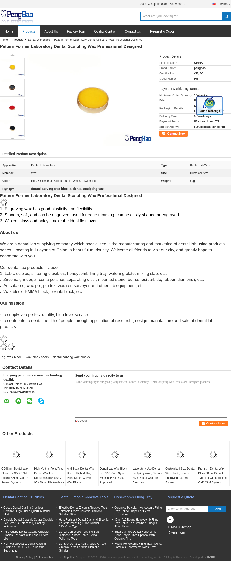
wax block (14, 357)
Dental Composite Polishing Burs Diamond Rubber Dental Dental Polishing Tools (79, 535)
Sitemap (185, 527)
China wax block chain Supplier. (56, 557)
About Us (51, 31)
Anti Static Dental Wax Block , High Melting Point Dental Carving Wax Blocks (80, 475)
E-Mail (172, 527)
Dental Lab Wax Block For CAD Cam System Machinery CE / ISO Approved (113, 475)
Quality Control (105, 31)
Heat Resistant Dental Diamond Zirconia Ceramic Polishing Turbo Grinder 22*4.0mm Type (83, 523)
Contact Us (133, 31)
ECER (211, 557)
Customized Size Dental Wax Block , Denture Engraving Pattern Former (180, 475)
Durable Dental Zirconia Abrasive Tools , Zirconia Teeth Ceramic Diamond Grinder (83, 547)
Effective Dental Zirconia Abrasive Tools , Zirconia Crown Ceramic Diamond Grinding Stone (83, 511)
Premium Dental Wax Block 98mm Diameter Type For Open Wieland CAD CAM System (213, 475)
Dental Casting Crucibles (23, 497)
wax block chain (37, 357)
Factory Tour (76, 31)
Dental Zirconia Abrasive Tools (83, 497)
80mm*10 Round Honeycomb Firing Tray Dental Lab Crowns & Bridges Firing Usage (136, 523)
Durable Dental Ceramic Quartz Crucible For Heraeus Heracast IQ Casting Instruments (28, 523)
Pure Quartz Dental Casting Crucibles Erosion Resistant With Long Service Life (26, 535)
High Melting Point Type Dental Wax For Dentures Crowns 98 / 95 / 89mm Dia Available (49, 475)
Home (9, 31)
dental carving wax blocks (71, 357)
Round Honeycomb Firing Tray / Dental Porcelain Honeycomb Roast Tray (138, 545)
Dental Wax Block (39, 39)
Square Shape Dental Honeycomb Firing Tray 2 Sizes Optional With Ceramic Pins (135, 535)
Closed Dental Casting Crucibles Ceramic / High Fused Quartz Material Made (26, 511)
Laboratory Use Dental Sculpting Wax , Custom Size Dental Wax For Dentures (147, 475)
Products (28, 31)
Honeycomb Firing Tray (133, 497)
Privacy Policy (24, 557)
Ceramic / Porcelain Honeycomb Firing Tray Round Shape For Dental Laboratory (138, 511)
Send (217, 509)
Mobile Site (176, 532)
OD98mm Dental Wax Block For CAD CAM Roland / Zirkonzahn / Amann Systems (14, 475)
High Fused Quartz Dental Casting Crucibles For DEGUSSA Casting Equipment (24, 547)
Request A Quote (162, 31)
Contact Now (167, 133)
